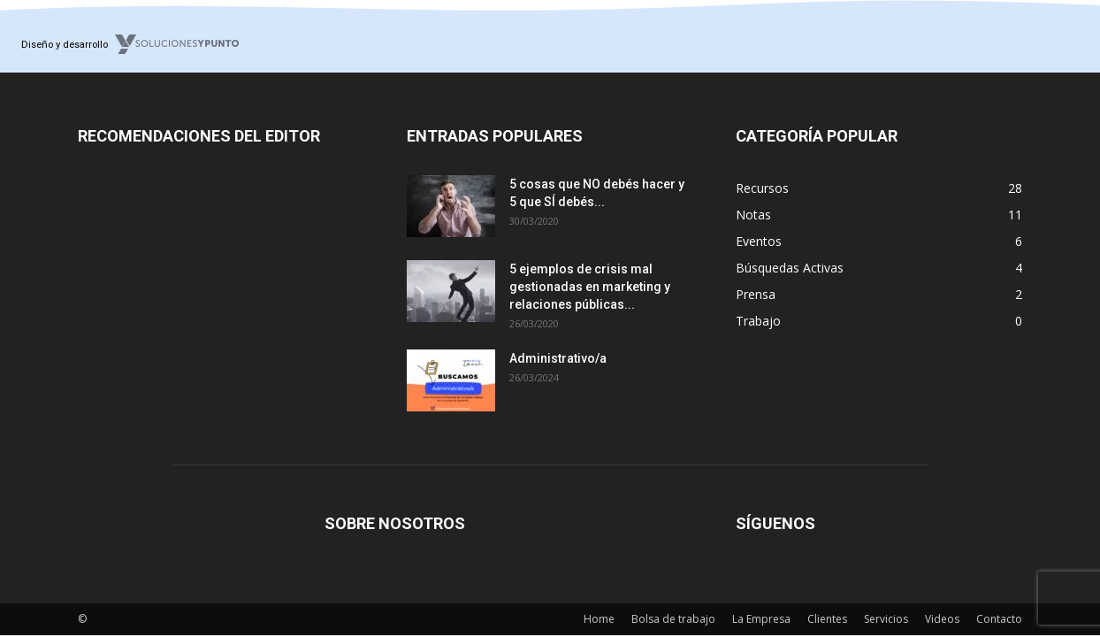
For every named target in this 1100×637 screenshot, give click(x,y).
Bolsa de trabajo (673, 618)
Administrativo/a (558, 358)
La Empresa (761, 618)
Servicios (886, 618)
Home (599, 618)
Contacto (999, 618)
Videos (942, 618)
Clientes (827, 618)
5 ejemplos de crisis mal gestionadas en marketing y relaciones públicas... (589, 286)
